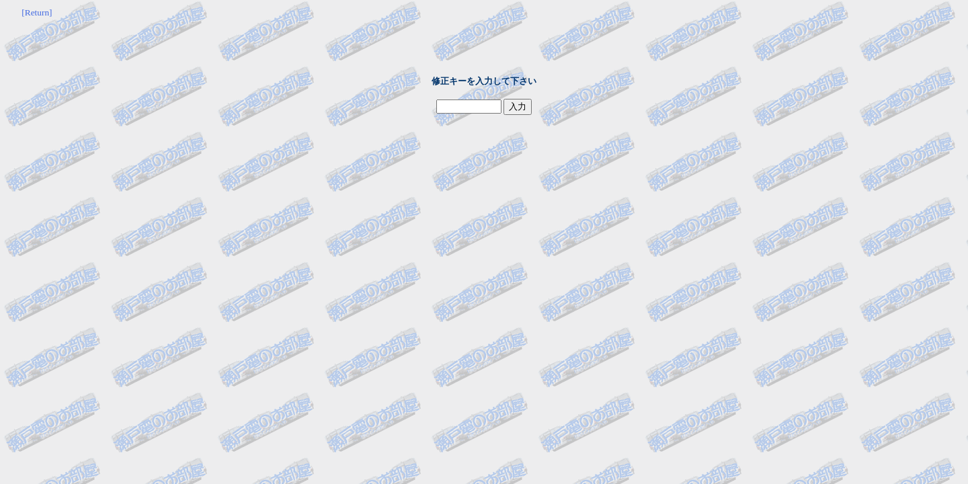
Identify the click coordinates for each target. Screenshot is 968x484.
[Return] (37, 12)
